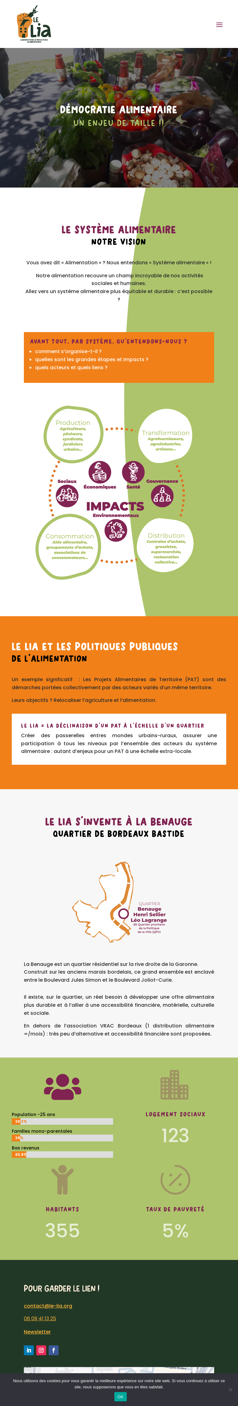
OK (120, 1397)
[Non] (230, 1390)
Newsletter (37, 1331)
